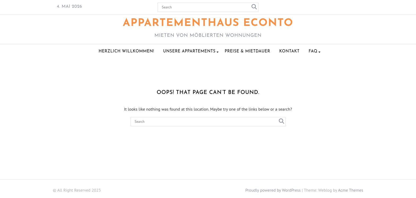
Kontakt (289, 51)
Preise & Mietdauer (247, 51)
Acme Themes (350, 190)
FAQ (313, 51)
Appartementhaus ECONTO (208, 23)
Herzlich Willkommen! (126, 51)
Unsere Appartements (189, 51)
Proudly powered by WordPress (273, 190)
